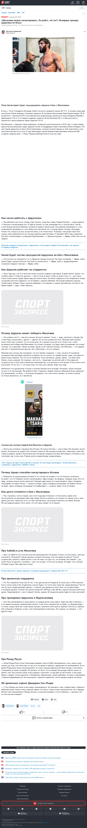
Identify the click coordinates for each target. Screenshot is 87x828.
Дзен (46, 699)
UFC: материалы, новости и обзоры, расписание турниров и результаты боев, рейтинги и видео (43, 747)
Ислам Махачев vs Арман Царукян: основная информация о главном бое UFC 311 (34, 571)
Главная (4, 12)
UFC (23, 12)
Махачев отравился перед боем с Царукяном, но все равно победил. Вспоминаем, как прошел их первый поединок (40, 246)
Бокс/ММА (11, 12)
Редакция (23, 786)
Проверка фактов (64, 792)
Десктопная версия (22, 799)
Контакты (64, 795)
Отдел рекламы (22, 792)
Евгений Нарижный (13, 31)
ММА (18, 12)
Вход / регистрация (23, 795)
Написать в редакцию (64, 786)
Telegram (36, 699)
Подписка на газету (23, 789)
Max (55, 699)
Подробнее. (46, 822)
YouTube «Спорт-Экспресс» (43, 803)
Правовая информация (64, 789)
